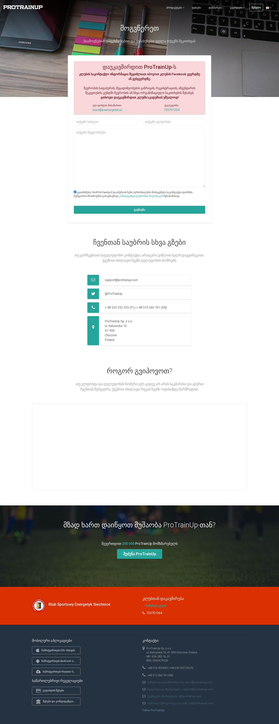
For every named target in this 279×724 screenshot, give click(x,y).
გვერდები (237, 7)
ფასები (196, 7)
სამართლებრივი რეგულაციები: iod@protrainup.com (180, 703)
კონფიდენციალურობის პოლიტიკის (141, 196)
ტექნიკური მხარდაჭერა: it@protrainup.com (174, 696)
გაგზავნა (139, 209)
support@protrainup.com (121, 280)
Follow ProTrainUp (153, 710)
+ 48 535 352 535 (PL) (120, 307)
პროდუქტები (175, 7)
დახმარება (215, 7)
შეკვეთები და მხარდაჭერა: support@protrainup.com (180, 689)
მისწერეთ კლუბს (155, 605)
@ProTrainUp (113, 294)
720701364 (172, 110)
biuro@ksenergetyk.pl (107, 110)
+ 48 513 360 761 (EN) (151, 307)
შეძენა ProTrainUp (139, 554)
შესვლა (256, 7)
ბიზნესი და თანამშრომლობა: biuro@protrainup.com (180, 682)
